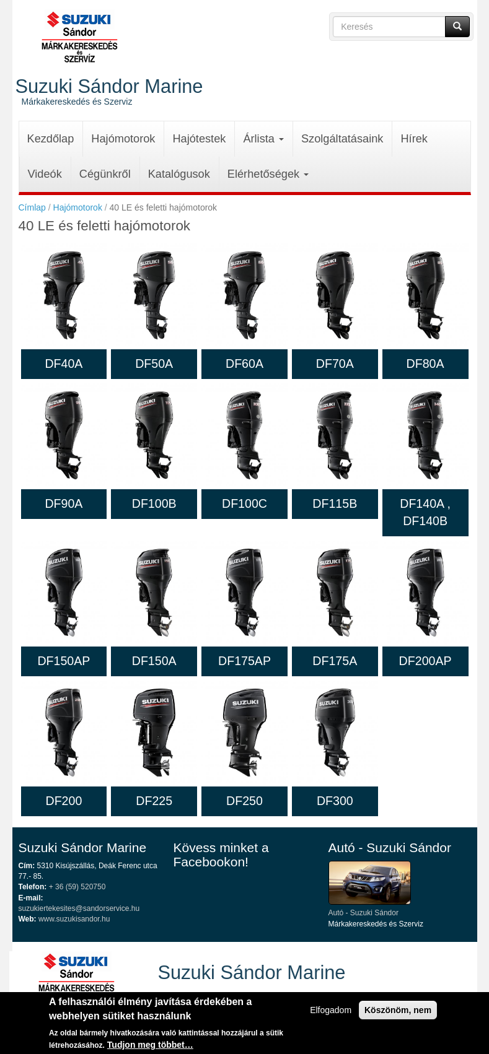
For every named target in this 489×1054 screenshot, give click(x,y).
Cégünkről (105, 174)
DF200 (63, 801)
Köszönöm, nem (397, 1012)
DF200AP (425, 661)
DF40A (63, 363)
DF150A (154, 661)
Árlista (263, 139)
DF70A (335, 363)
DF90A (63, 503)
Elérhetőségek (268, 174)
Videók (45, 174)
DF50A (154, 363)
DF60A (244, 363)
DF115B (334, 503)
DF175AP (244, 661)
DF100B (154, 503)
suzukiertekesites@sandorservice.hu (79, 908)
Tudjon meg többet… (150, 1047)
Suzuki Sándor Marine (109, 86)
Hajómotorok (123, 139)
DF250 (244, 801)
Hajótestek (199, 139)
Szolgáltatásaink (342, 139)
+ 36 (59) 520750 (77, 886)
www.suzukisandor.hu (74, 919)
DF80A (425, 363)
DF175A (334, 661)
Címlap (32, 207)
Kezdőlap (50, 139)
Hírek (413, 139)
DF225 (154, 801)
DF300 (335, 801)
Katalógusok (179, 174)
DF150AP (63, 661)
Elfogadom (330, 1012)
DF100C (244, 503)
